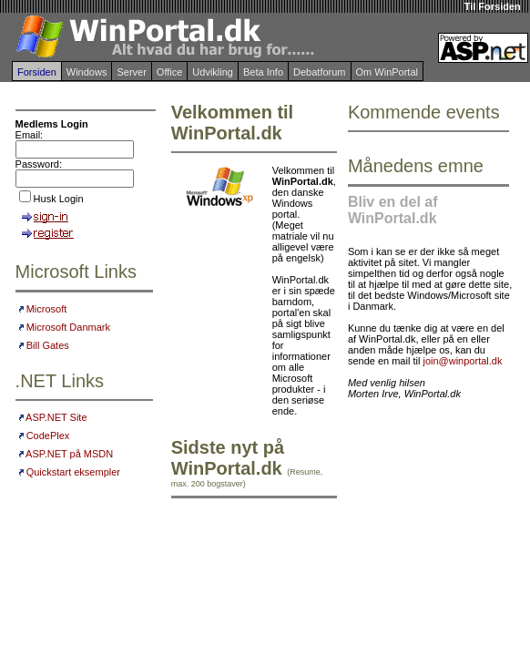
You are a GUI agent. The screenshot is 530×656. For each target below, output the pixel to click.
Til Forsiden (492, 6)
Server (131, 72)
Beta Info (263, 72)
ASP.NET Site (56, 417)
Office (170, 72)
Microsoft (46, 308)
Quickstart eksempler (73, 471)
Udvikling (212, 72)
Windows (86, 72)
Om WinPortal (387, 72)
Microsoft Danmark (68, 327)
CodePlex (48, 435)
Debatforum (319, 72)
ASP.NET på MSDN (69, 453)
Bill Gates (47, 345)
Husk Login (59, 198)
